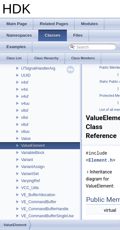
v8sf (24, 110)
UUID (25, 75)
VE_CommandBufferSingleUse (47, 216)
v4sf (24, 82)
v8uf (24, 124)
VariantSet (30, 174)
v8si (24, 117)
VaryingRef (30, 181)
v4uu (25, 103)
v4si (24, 89)
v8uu (25, 131)
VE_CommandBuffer (38, 202)
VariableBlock (32, 152)
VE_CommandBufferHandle (44, 209)
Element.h (100, 160)
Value (26, 138)
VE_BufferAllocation (38, 195)
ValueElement (33, 145)
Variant (27, 159)
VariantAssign (32, 167)
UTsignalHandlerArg (38, 68)
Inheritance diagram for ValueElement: (100, 178)
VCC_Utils (30, 188)
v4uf (24, 96)
